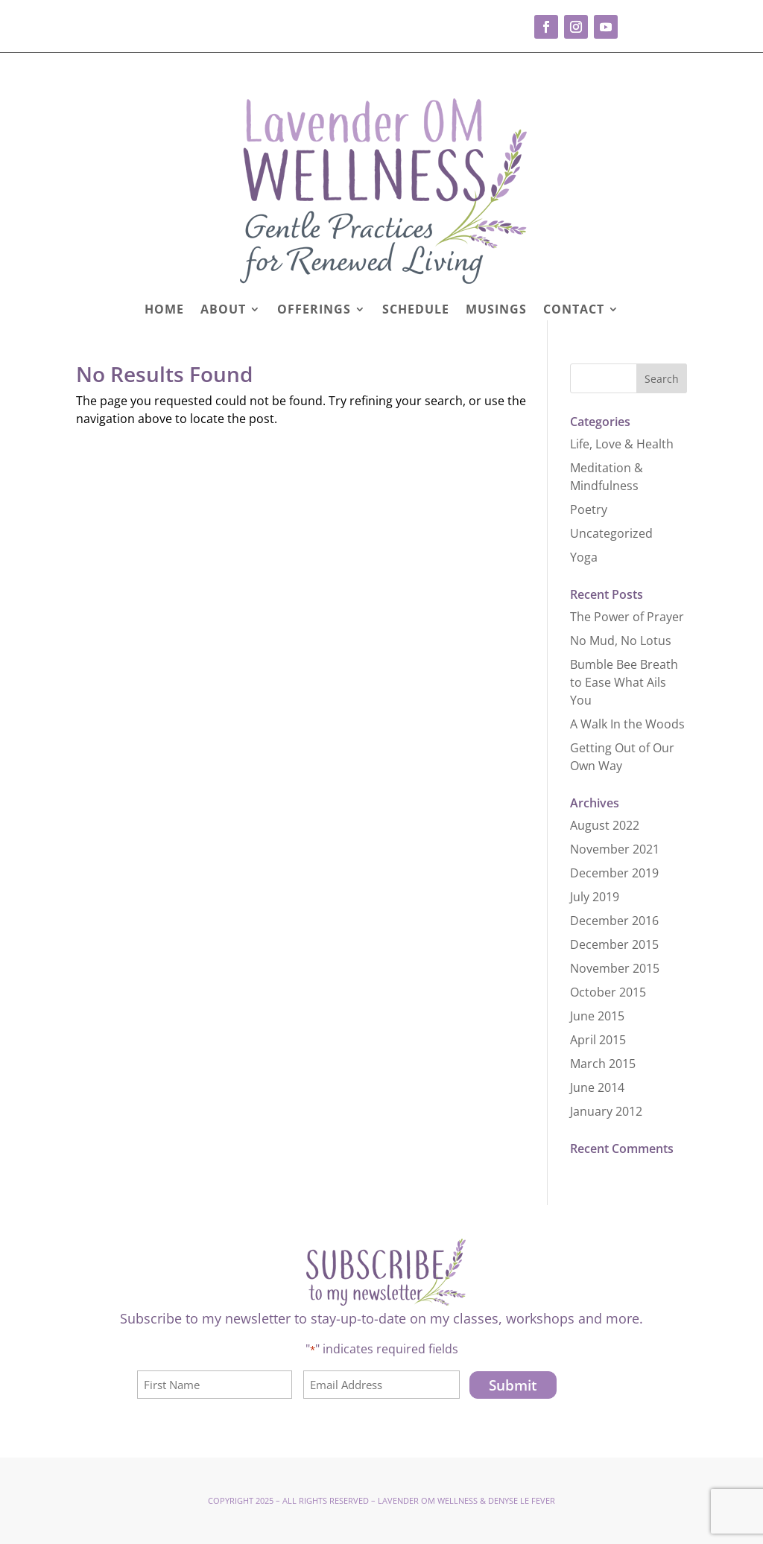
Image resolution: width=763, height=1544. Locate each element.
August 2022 (604, 825)
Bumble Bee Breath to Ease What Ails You (624, 682)
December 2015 (614, 944)
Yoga (584, 557)
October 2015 (608, 992)
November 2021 (614, 849)
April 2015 (598, 1040)
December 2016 (614, 920)
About (223, 310)
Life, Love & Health (622, 444)
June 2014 (597, 1087)
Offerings (314, 310)
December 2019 (614, 873)
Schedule (415, 310)
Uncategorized (611, 533)
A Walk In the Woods (627, 724)
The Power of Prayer (627, 617)
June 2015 (597, 1016)
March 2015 (603, 1063)
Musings (496, 310)
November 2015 (614, 968)
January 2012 (606, 1111)
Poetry (588, 509)
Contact (573, 310)
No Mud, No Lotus (620, 640)
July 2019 (594, 897)
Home (164, 310)
